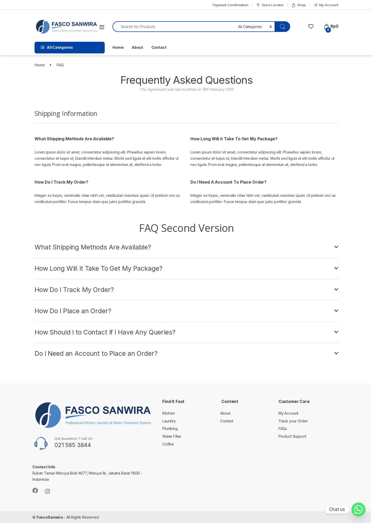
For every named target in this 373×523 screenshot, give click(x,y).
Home (117, 47)
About (137, 47)
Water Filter (171, 436)
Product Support (292, 436)
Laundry (169, 421)
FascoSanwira (50, 517)
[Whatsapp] (358, 510)
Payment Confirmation (230, 5)
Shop (298, 5)
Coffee (168, 444)
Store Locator (269, 5)
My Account (326, 5)
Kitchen (168, 413)
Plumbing (170, 428)
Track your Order (293, 421)
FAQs (282, 428)
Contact (158, 47)
